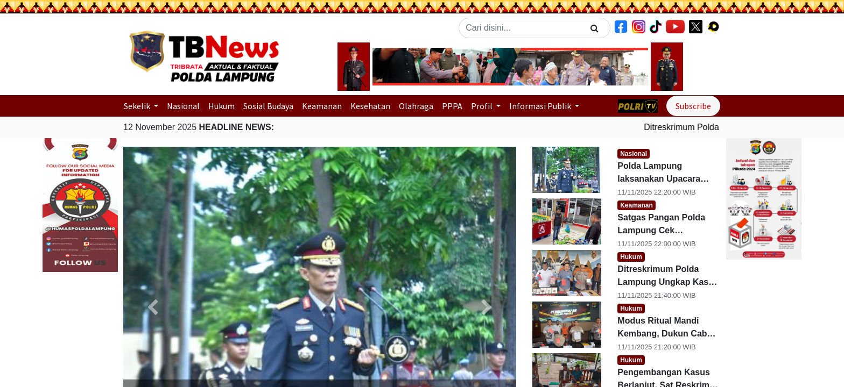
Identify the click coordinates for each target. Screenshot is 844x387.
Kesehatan (370, 106)
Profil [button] (482, 106)
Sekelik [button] (138, 106)
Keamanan (322, 106)
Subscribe (693, 106)
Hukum (221, 106)
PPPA (452, 106)
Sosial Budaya (268, 106)
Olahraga (416, 106)
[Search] (594, 28)
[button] (393, 66)
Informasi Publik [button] (541, 106)
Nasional (183, 106)
